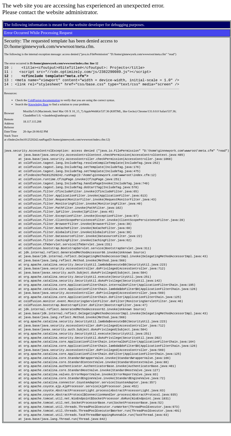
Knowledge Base (38, 108)
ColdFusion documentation (44, 104)
